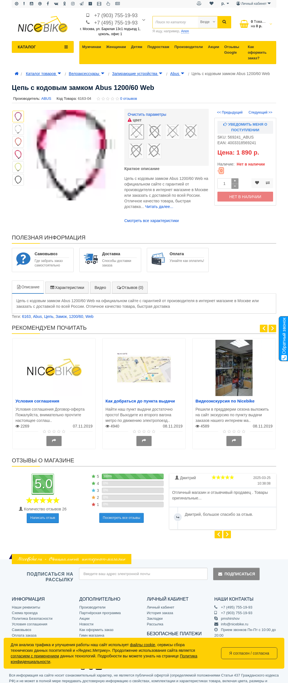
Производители (188, 47)
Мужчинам (91, 47)
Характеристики (67, 267)
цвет (134, 120)
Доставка (20, 620)
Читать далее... (159, 183)
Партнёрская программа (100, 592)
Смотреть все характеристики (151, 197)
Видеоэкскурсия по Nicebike (225, 380)
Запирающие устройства (137, 73)
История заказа (160, 592)
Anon (185, 31)
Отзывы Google (231, 50)
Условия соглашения (37, 380)
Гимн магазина (91, 614)
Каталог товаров (43, 73)
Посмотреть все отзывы (121, 497)
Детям (136, 47)
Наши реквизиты (26, 586)
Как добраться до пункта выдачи (140, 380)
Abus (177, 73)
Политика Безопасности (32, 598)
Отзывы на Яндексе (96, 620)
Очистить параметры (147, 114)
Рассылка (155, 603)
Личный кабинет (160, 586)
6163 (26, 296)
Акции (213, 47)
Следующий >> (261, 112)
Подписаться (236, 553)
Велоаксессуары (86, 73)
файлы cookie (142, 645)
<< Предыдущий (230, 112)
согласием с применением (35, 656)
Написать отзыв (42, 497)
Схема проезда (25, 592)
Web (90, 296)
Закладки (155, 598)
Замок (61, 296)
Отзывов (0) (129, 267)
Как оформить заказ (96, 609)
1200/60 (76, 296)
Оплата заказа (24, 614)
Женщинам (116, 47)
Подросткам (158, 47)
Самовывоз (21, 609)
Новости (86, 603)
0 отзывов (128, 98)
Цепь (48, 296)
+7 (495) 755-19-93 (116, 23)
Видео (100, 267)
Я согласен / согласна (249, 653)
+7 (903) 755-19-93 (116, 15)
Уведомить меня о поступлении (245, 127)
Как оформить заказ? (257, 52)
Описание (27, 266)
